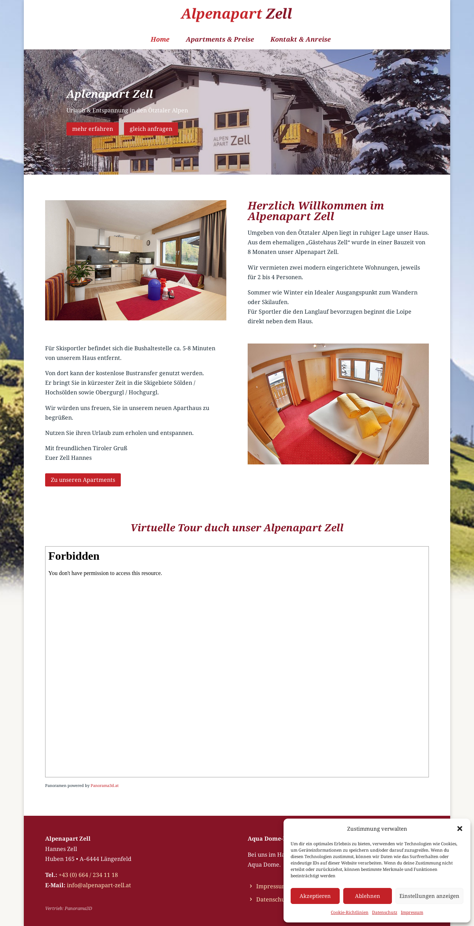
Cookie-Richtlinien (349, 912)
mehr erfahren (92, 129)
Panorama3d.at (105, 785)
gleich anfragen (151, 129)
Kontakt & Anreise (300, 40)
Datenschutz (384, 912)
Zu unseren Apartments (83, 480)
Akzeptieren (315, 895)
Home (160, 40)
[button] (459, 828)
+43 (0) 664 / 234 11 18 (88, 875)
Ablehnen (367, 895)
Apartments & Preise (220, 40)
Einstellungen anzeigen (429, 895)
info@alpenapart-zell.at (99, 885)
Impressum (412, 912)
